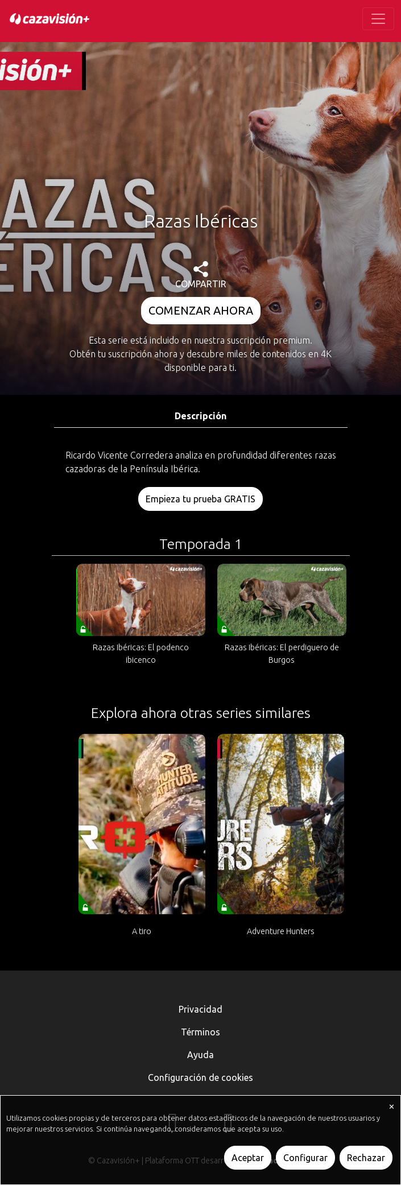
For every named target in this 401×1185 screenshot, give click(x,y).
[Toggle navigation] (378, 18)
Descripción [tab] (200, 416)
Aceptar (247, 1158)
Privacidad (200, 1009)
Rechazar (366, 1158)
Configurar (305, 1158)
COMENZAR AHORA (200, 310)
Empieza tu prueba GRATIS (200, 499)
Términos (200, 1032)
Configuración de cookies (200, 1077)
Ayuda (200, 1055)
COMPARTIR (200, 275)
